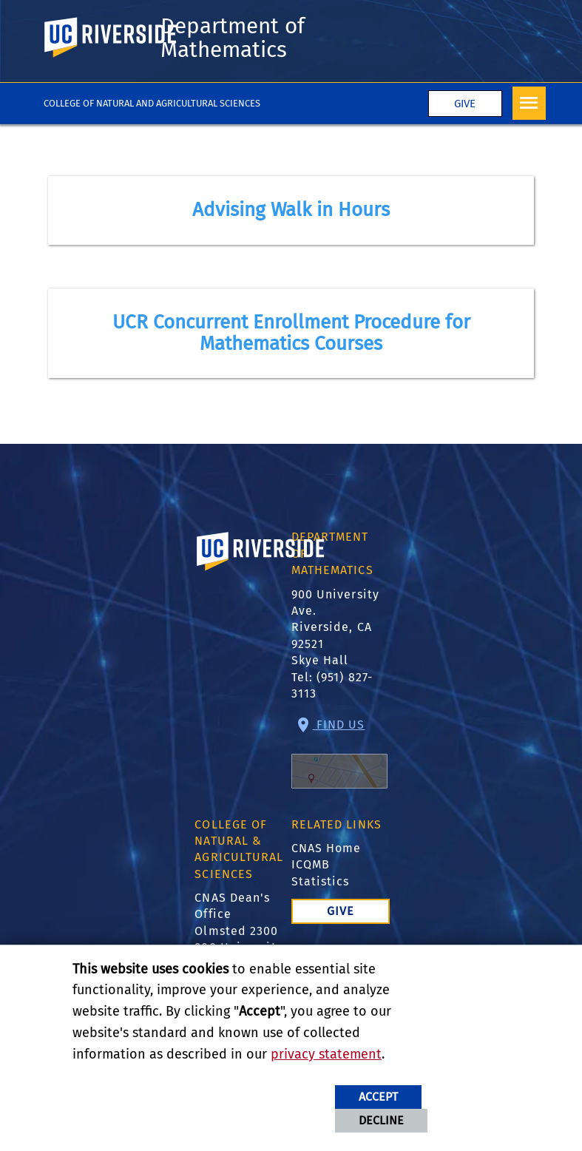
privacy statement (326, 1054)
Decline (381, 1120)
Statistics (320, 881)
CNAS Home (326, 848)
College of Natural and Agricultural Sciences (152, 103)
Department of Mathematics (232, 38)
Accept (378, 1097)
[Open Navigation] (529, 103)
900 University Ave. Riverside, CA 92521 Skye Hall (335, 627)
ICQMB (311, 864)
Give (465, 103)
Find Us (339, 753)
